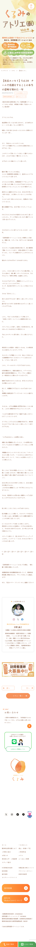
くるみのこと (23, 845)
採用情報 (4, 871)
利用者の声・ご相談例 (9, 859)
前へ (8, 688)
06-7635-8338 (16, 803)
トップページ (4, 70)
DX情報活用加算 (7, 868)
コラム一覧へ (18, 696)
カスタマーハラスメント (9, 877)
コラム (13, 70)
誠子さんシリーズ (21, 96)
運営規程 (4, 874)
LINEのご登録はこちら (18, 749)
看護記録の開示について (26, 868)
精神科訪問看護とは (8, 96)
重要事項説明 (23, 874)
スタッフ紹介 (6, 862)
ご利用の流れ (6, 852)
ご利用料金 (22, 852)
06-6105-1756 (15, 800)
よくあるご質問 (24, 859)
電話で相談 (9, 944)
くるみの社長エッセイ (21, 93)
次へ (28, 688)
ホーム (4, 845)
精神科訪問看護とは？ (9, 848)
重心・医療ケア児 (25, 848)
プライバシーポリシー (26, 871)
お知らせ (5, 855)
